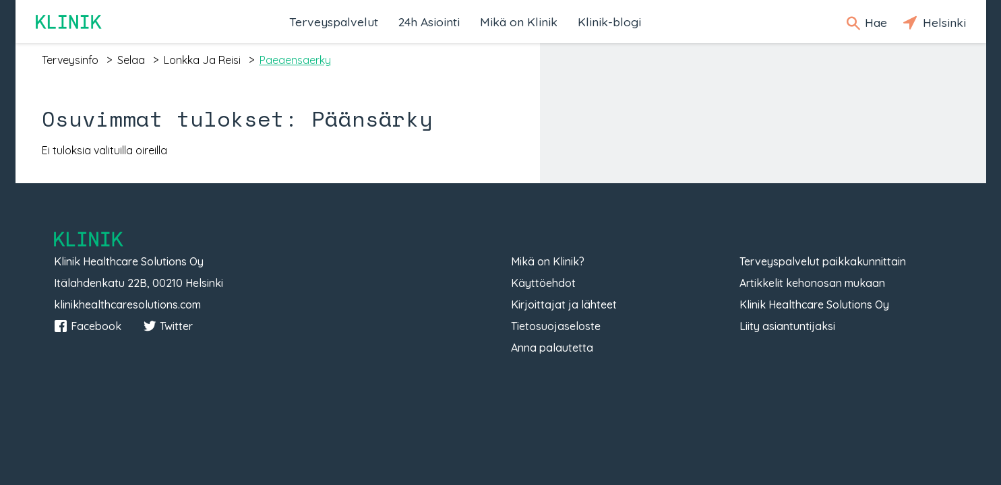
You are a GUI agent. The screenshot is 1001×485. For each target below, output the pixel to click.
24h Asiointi (429, 21)
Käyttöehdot (543, 283)
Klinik (69, 22)
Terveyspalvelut (333, 21)
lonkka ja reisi (202, 60)
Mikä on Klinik (518, 21)
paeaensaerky (295, 60)
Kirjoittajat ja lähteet (564, 304)
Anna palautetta (552, 347)
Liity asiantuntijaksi (787, 326)
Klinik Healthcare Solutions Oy (814, 304)
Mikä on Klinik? (547, 261)
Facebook (87, 326)
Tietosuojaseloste (556, 326)
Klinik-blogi (609, 21)
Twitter (168, 326)
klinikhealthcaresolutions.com (127, 304)
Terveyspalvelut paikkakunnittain (822, 261)
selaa (131, 60)
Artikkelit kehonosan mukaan (812, 283)
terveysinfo (70, 60)
